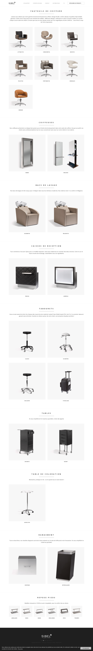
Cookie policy (44, 642)
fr (64, 3)
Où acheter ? (27, 3)
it (51, 640)
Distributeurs (56, 3)
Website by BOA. (59, 642)
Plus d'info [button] (20, 649)
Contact (47, 3)
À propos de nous (37, 3)
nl (41, 640)
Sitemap (53, 642)
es (49, 640)
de (47, 640)
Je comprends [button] (86, 648)
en (45, 640)
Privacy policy (49, 642)
